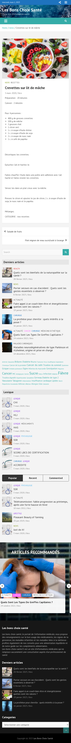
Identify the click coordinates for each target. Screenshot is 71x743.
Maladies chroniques (23, 343)
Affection (28, 384)
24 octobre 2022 (20, 338)
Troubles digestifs (9, 378)
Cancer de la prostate (18, 365)
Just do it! (18, 529)
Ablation (55, 374)
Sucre (33, 373)
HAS (15, 427)
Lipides (55, 380)
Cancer (27, 331)
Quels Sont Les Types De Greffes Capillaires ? (38, 334)
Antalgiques (20, 374)
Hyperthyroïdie (21, 378)
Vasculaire (7, 380)
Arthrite (4, 362)
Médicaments (27, 424)
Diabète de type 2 (50, 377)
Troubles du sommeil (52, 365)
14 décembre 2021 (21, 354)
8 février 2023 (19, 294)
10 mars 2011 (19, 508)
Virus (45, 362)
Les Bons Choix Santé (22, 10)
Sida (40, 384)
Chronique (5, 365)
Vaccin (60, 381)
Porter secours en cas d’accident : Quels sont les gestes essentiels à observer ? (39, 289)
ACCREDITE (19, 465)
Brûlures (18, 361)
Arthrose (21, 384)
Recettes (15, 82)
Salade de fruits (14, 231)
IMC (13, 374)
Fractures (40, 362)
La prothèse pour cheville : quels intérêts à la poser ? (38, 320)
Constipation (51, 368)
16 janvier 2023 (20, 326)
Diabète (26, 361)
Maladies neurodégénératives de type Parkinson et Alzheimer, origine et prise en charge (40, 349)
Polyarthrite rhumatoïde (10, 384)
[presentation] (2, 586)
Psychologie (26, 436)
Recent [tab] (33, 478)
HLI (15, 415)
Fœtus (40, 374)
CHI (15, 402)
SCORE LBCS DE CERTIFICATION (31, 452)
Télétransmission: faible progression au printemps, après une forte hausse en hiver (40, 503)
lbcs (20, 93)
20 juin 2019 (18, 521)
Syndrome (65, 365)
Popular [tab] (12, 478)
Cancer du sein (35, 365)
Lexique (16, 398)
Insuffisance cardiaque (41, 380)
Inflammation (26, 381)
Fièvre (63, 373)
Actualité (18, 300)
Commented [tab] (56, 478)
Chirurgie (17, 315)
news (7, 82)
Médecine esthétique (50, 331)
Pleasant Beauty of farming (28, 517)
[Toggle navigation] (5, 21)
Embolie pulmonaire (15, 369)
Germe (26, 374)
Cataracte (46, 384)
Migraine (61, 369)
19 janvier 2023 (20, 310)
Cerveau (38, 377)
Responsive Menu (60, 2)
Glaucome (11, 362)
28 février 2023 (20, 279)
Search (66, 252)
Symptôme (30, 378)
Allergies (34, 384)
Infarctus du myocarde (37, 368)
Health (16, 268)
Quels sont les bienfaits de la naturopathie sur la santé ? (40, 274)
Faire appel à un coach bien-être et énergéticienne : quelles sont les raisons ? (41, 305)
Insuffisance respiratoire (55, 362)
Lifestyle (17, 513)
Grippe (5, 368)
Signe (25, 368)
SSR (15, 440)
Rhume (33, 362)
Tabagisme (17, 380)
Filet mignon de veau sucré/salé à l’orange (44, 240)
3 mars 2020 (10, 93)
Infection (47, 373)
